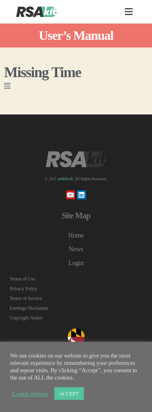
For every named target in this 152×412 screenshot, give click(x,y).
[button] (129, 11)
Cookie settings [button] (30, 393)
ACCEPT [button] (69, 393)
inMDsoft (65, 179)
